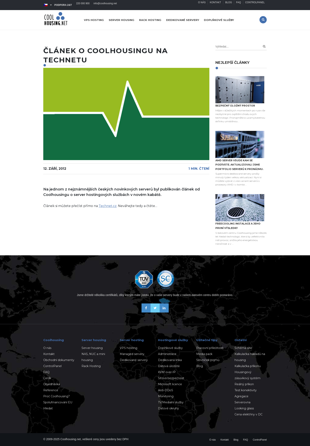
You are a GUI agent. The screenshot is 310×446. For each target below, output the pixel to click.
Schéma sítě (243, 348)
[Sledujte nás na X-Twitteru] (155, 311)
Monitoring (166, 396)
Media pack (204, 354)
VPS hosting (94, 20)
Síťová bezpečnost (171, 378)
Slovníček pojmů (207, 360)
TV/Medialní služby (171, 402)
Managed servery (132, 354)
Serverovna (242, 402)
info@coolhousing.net (105, 5)
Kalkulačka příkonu (248, 366)
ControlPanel (255, 5)
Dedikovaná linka (170, 360)
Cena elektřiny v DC (248, 414)
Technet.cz (108, 206)
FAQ (238, 5)
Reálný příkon (244, 384)
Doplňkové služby (219, 20)
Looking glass (244, 408)
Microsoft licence (170, 384)
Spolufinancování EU (57, 402)
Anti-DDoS (165, 390)
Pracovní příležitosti (209, 348)
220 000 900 (83, 5)
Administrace (167, 354)
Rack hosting (150, 20)
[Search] (264, 46)
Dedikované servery (182, 20)
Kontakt (215, 5)
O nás (201, 5)
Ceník (47, 378)
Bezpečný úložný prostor (235, 105)
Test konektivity (246, 390)
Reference (50, 390)
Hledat (48, 408)
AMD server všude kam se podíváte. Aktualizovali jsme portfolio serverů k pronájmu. (239, 165)
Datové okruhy (168, 408)
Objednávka (51, 384)
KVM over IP (167, 372)
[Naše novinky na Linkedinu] (164, 311)
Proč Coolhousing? (56, 396)
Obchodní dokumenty (58, 360)
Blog (228, 5)
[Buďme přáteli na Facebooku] (146, 311)
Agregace (241, 396)
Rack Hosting (91, 366)
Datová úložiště (169, 366)
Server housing (121, 20)
